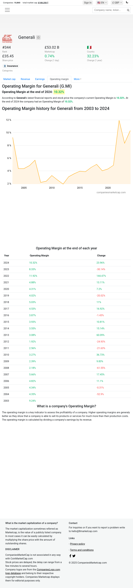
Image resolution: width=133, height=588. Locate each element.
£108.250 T (43, 3)
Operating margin (59, 79)
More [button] (76, 79)
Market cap (9, 79)
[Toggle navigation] (7, 10)
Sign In (87, 2)
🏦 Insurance (10, 66)
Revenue (25, 79)
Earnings (40, 79)
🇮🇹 (89, 47)
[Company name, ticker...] (111, 10)
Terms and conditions (82, 550)
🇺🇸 (101, 2)
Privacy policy (77, 543)
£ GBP (116, 2)
